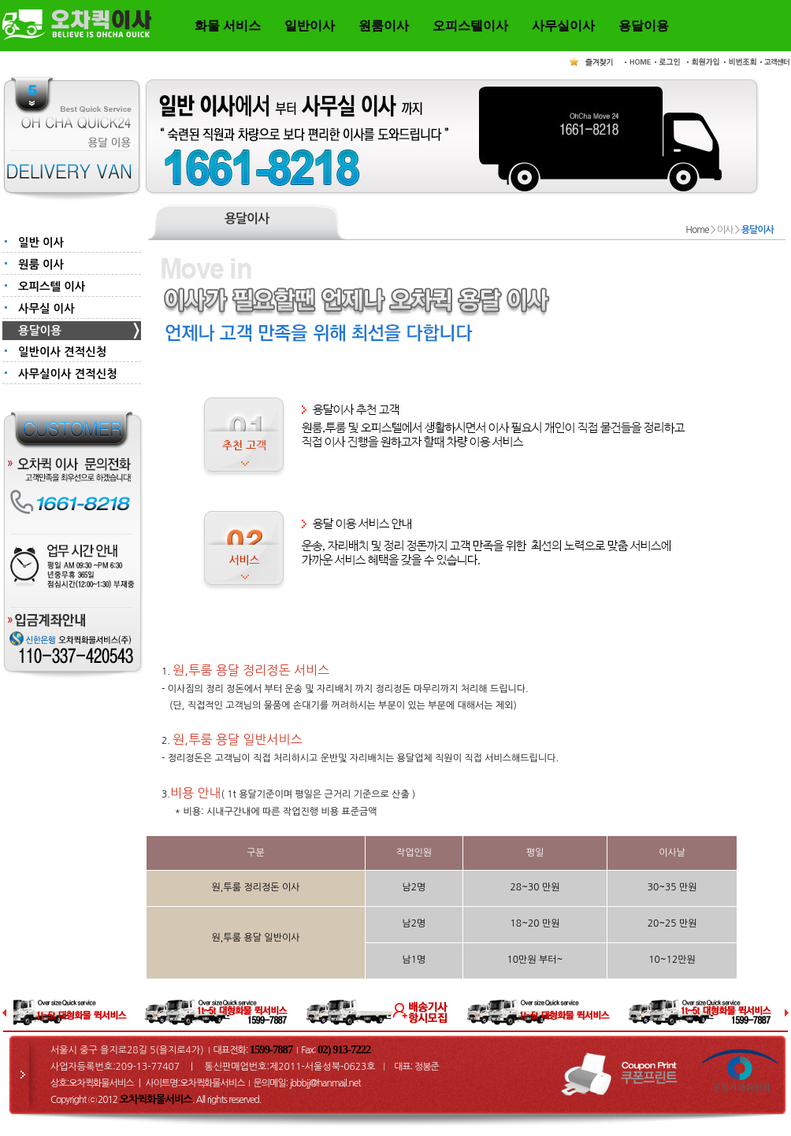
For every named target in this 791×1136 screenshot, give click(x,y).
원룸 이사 (41, 264)
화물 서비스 (228, 25)
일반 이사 (41, 242)
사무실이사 (563, 25)
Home (696, 230)
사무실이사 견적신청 (67, 373)
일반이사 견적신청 (62, 351)
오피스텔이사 (470, 25)
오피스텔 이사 (51, 286)
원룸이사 (383, 25)
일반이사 (309, 25)
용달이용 (643, 25)
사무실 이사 (46, 308)
